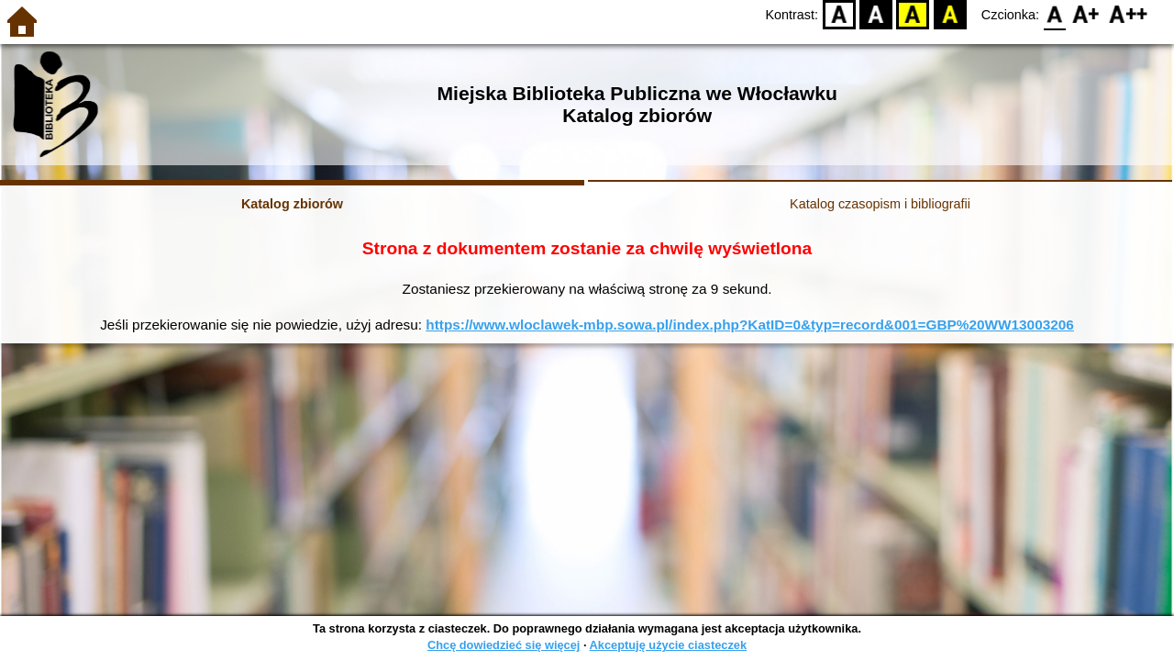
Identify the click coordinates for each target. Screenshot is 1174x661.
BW (876, 14)
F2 (1128, 14)
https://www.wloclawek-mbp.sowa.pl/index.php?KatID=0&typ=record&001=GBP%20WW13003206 (750, 324)
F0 (1054, 14)
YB (913, 14)
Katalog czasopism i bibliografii (880, 203)
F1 (1086, 14)
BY (949, 14)
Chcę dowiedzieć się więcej (503, 645)
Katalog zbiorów (292, 203)
